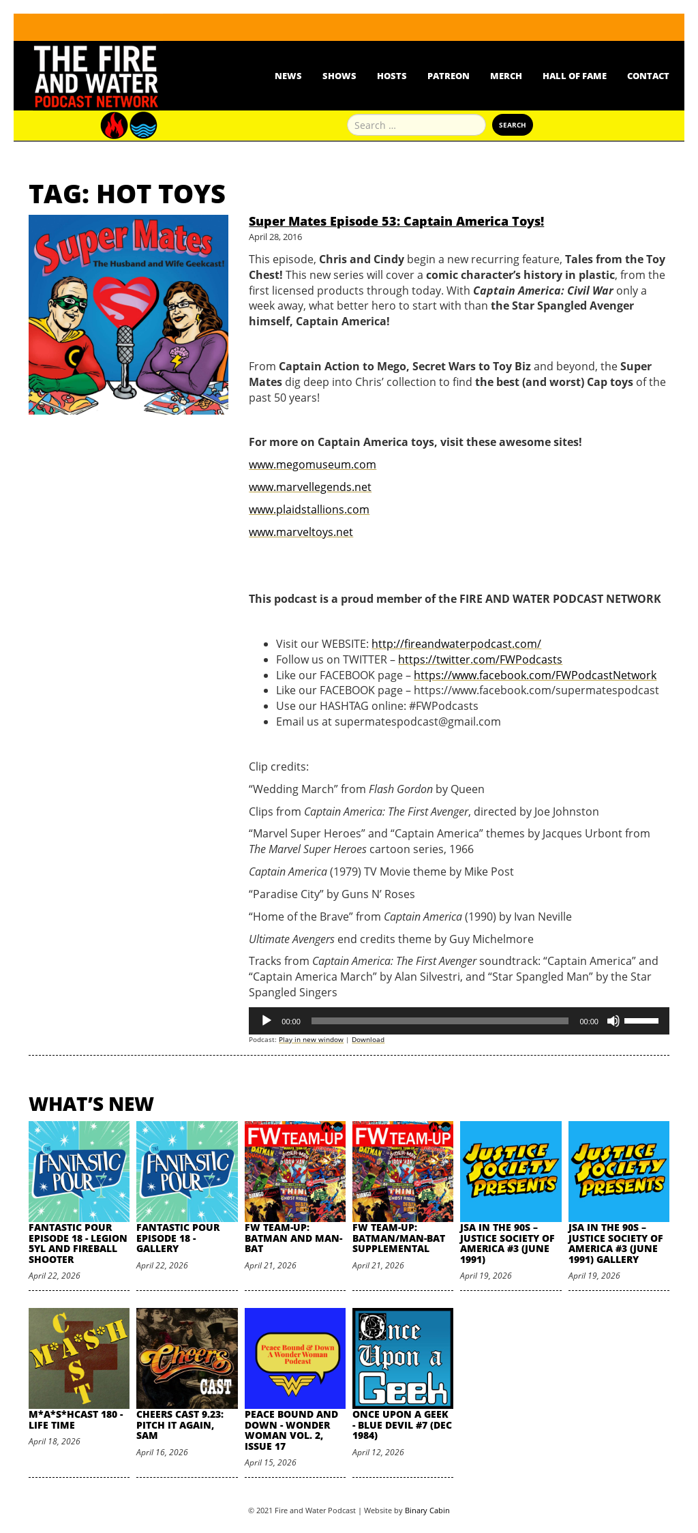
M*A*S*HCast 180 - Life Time (76, 1419)
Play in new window (311, 1039)
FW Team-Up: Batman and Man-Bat (293, 1238)
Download (368, 1039)
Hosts (392, 76)
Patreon (448, 76)
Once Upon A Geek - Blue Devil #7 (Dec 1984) (402, 1425)
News (288, 76)
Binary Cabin (427, 1510)
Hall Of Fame (575, 76)
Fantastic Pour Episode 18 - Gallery (177, 1238)
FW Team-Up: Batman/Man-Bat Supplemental (398, 1238)
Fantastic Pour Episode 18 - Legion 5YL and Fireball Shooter (78, 1243)
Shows (339, 76)
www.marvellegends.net (310, 486)
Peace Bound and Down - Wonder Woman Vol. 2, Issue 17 (291, 1430)
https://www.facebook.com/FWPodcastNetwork (535, 675)
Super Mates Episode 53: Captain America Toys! (396, 221)
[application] (459, 1021)
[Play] (266, 1021)
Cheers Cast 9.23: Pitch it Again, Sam (180, 1425)
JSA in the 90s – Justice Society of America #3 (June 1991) (507, 1243)
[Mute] (613, 1021)
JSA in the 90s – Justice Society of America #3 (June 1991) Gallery (615, 1243)
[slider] (440, 1020)
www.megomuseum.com (312, 464)
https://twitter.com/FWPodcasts (480, 659)
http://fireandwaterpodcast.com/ (456, 643)
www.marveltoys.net (301, 531)
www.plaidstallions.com (309, 509)
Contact (648, 76)
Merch (506, 76)
